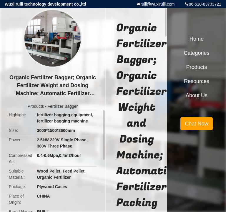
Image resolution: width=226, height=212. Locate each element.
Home (197, 39)
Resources (196, 81)
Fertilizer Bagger (63, 106)
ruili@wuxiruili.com (157, 4)
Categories (196, 53)
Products (36, 106)
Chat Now (196, 124)
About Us (196, 95)
